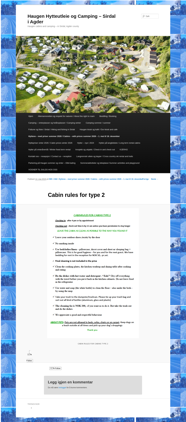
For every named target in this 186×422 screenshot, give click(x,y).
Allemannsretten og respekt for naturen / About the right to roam (66, 116)
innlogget (62, 387)
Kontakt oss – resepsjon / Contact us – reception (50, 156)
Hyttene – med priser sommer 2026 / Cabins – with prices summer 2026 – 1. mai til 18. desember (74, 136)
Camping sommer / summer (98, 123)
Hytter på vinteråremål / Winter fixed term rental (49, 149)
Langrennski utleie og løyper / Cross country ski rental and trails (104, 156)
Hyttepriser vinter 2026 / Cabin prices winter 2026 (50, 143)
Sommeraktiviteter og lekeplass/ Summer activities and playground (110, 163)
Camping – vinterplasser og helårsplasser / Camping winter (54, 123)
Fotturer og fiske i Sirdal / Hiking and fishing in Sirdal (51, 129)
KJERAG (124, 149)
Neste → (154, 179)
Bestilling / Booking (107, 116)
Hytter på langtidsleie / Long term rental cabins (119, 143)
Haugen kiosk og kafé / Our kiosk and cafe (98, 129)
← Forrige (144, 179)
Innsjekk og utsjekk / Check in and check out (95, 149)
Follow (55, 368)
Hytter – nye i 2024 (85, 143)
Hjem (30, 116)
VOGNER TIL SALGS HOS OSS (42, 169)
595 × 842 (53, 179)
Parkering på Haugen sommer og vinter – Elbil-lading (51, 163)
